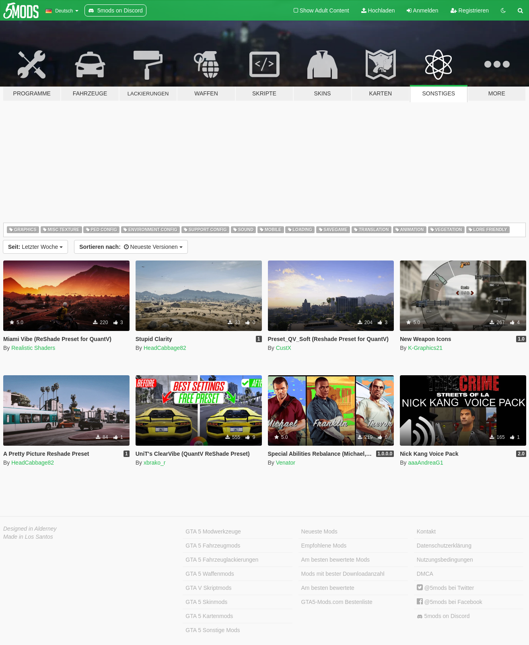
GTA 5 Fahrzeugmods (212, 545)
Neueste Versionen (131, 247)
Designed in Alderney (30, 528)
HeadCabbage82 (165, 348)
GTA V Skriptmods (208, 588)
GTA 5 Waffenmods (209, 574)
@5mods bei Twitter (445, 587)
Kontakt (426, 531)
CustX (283, 348)
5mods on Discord (443, 616)
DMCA (425, 574)
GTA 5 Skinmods (206, 602)
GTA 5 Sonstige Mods (212, 630)
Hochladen (378, 10)
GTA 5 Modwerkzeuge (213, 531)
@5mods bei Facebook (449, 602)
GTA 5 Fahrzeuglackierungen (221, 559)
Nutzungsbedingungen (445, 559)
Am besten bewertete (327, 588)
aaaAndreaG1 (425, 462)
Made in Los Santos (28, 536)
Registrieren (470, 10)
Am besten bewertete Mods (335, 559)
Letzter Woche (35, 247)
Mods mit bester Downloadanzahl (343, 574)
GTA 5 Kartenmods (209, 616)
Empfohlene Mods (324, 545)
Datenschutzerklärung (444, 545)
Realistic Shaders (33, 348)
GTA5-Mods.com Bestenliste (337, 602)
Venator (285, 462)
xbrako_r (154, 462)
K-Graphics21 (425, 348)
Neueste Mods (319, 531)
